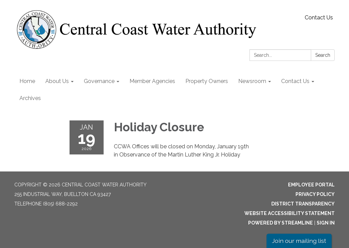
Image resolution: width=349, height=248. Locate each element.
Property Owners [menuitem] (206, 81)
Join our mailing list (299, 240)
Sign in (326, 223)
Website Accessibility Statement (289, 213)
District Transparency (303, 203)
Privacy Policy (315, 194)
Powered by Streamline (280, 223)
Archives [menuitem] (30, 98)
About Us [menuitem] (57, 81)
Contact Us (319, 17)
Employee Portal (311, 184)
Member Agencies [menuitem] (152, 81)
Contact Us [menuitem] (295, 81)
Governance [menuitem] (99, 81)
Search (322, 55)
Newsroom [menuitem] (252, 81)
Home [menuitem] (27, 81)
